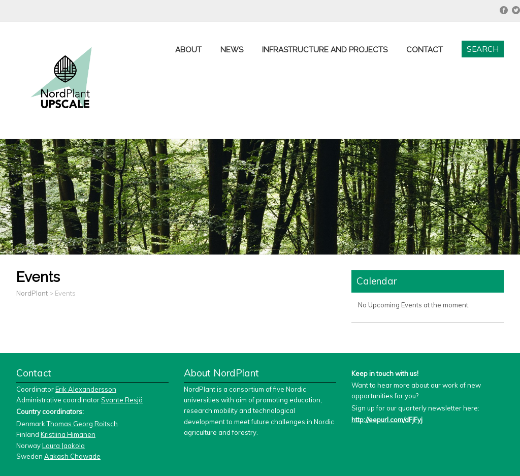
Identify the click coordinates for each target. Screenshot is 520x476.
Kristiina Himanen (68, 434)
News (231, 49)
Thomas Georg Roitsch (82, 424)
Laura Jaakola (63, 445)
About (188, 49)
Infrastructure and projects (324, 49)
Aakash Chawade (72, 456)
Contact (424, 49)
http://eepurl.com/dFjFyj (386, 420)
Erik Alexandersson (85, 389)
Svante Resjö (122, 400)
